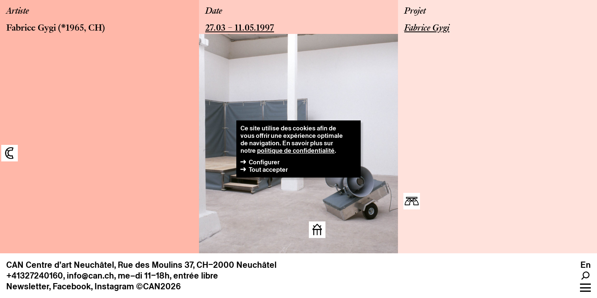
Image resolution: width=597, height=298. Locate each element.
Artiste (17, 12)
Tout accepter (268, 169)
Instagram (114, 286)
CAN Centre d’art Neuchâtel (60, 265)
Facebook (72, 286)
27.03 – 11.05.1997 (239, 29)
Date (213, 12)
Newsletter (27, 286)
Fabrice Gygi (31, 29)
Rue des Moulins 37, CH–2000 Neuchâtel (197, 265)
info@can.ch (90, 275)
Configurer (264, 162)
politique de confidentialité (296, 150)
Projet (415, 12)
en (585, 265)
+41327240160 (34, 275)
